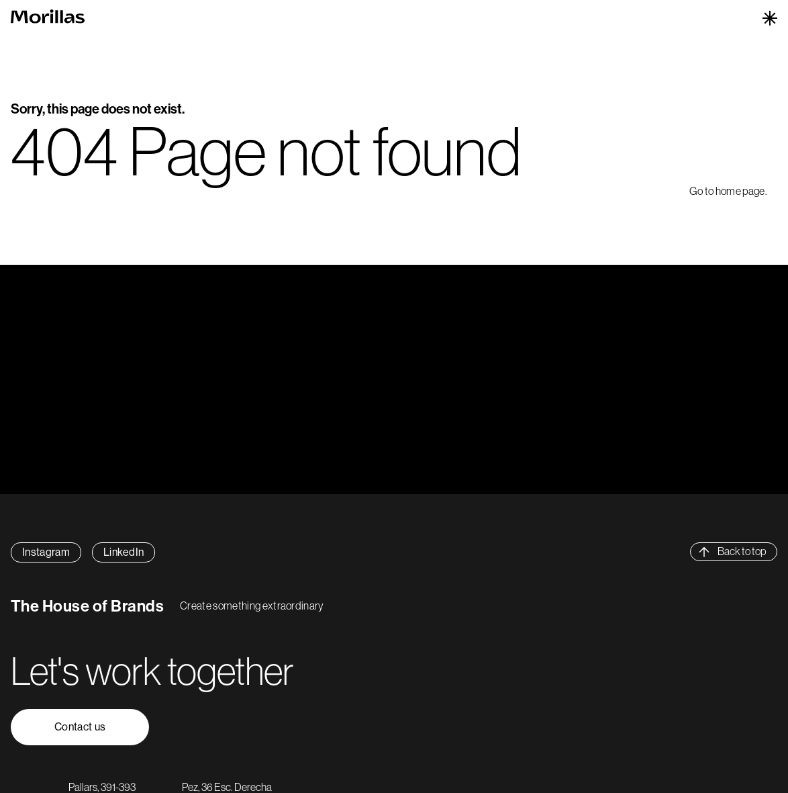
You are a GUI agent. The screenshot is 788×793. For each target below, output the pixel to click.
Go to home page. (728, 191)
